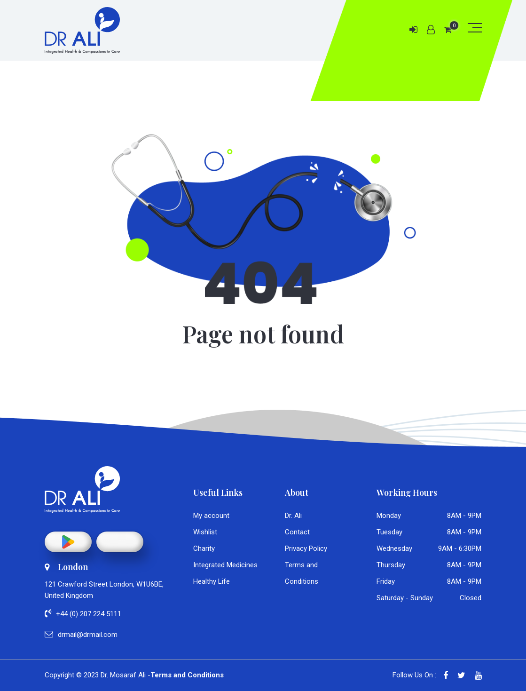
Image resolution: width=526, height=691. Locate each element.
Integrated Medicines (225, 565)
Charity (204, 548)
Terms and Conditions (187, 675)
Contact (297, 532)
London (66, 566)
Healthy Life (211, 581)
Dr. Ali (293, 515)
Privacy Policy (306, 548)
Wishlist (205, 532)
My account (211, 515)
